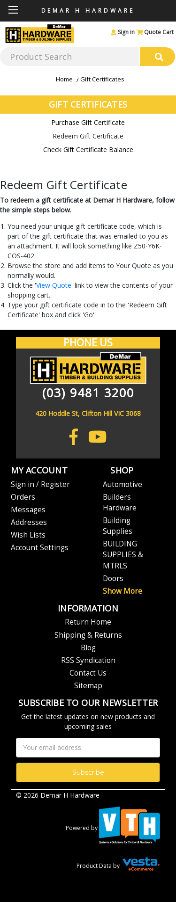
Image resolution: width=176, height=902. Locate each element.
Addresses (29, 522)
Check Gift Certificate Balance (88, 149)
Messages (28, 510)
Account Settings (40, 548)
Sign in (123, 32)
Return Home (88, 622)
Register (55, 484)
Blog (88, 648)
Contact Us (88, 673)
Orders (23, 497)
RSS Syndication (88, 660)
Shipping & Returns (88, 635)
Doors (113, 578)
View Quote (53, 285)
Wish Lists (28, 535)
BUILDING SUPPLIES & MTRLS (123, 554)
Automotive (122, 484)
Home (64, 79)
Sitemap (88, 686)
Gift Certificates (102, 79)
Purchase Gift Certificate (88, 122)
